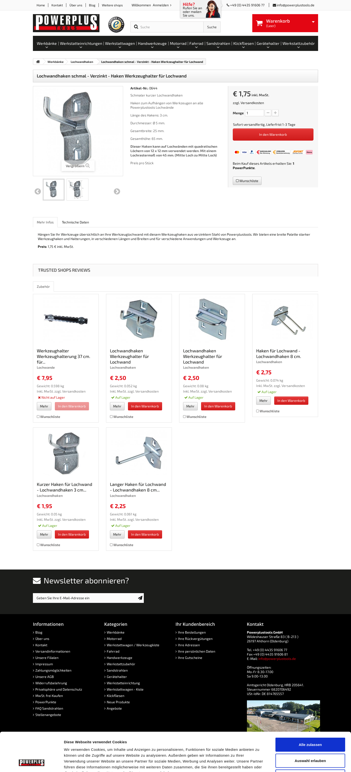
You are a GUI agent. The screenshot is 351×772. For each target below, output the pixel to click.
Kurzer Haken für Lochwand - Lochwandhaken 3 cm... (64, 487)
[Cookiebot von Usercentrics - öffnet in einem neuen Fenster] (31, 762)
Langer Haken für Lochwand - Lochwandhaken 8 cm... (138, 487)
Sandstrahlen (117, 670)
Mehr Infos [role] (45, 222)
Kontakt (57, 5)
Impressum (44, 664)
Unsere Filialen (46, 658)
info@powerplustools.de (295, 5)
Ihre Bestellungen (192, 632)
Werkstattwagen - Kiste (125, 689)
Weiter (117, 191)
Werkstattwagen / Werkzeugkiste (133, 645)
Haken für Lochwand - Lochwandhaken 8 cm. (278, 353)
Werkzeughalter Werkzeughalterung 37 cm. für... (63, 356)
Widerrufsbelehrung (51, 683)
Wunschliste (247, 181)
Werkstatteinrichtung (123, 683)
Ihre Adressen (189, 645)
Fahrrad (113, 651)
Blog (92, 5)
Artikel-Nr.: (139, 88)
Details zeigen (259, 762)
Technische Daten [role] (75, 222)
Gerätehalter (117, 677)
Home (41, 5)
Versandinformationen (52, 651)
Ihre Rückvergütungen (195, 639)
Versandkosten (252, 103)
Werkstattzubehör (121, 664)
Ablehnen (310, 740)
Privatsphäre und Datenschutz (58, 689)
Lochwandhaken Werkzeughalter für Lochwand (129, 356)
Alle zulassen (310, 708)
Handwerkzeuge (119, 658)
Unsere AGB (44, 677)
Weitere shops (112, 5)
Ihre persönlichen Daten (196, 651)
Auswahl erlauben (310, 724)
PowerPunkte (244, 168)
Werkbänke (116, 632)
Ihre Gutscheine (190, 658)
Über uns (75, 5)
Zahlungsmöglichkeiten (53, 670)
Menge (238, 113)
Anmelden (161, 5)
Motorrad (114, 639)
